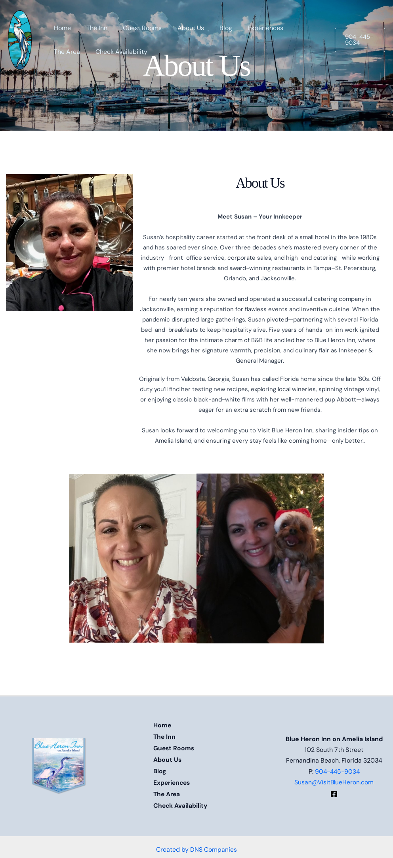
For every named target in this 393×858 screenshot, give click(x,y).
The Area (167, 790)
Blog (159, 768)
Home (162, 725)
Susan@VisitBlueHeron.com (334, 779)
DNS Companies (213, 843)
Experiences (172, 779)
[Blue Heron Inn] (20, 39)
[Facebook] (334, 790)
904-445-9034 (337, 768)
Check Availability (180, 801)
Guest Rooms (174, 747)
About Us (167, 757)
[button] (358, 40)
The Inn (164, 736)
